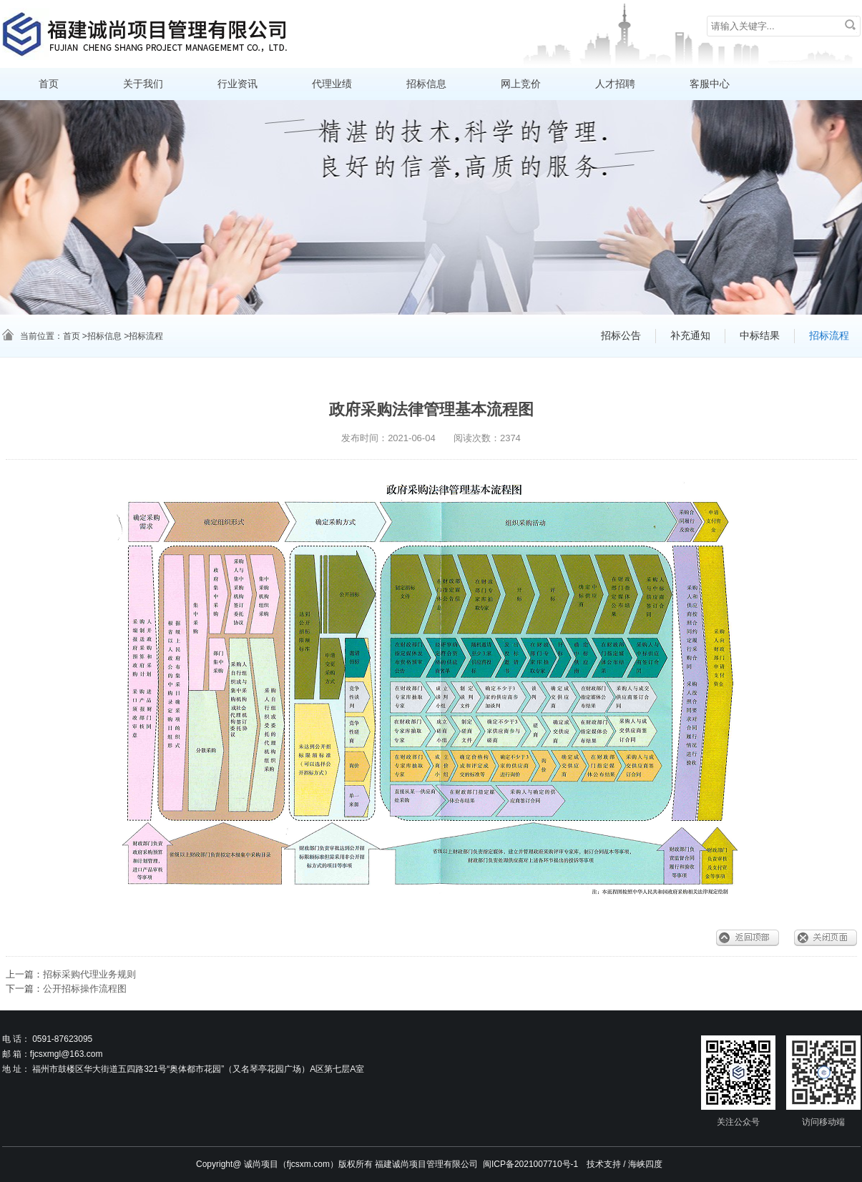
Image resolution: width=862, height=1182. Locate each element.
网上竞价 (521, 84)
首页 (49, 84)
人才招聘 (615, 84)
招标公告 (621, 335)
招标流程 (829, 335)
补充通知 (690, 335)
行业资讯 (237, 84)
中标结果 (760, 335)
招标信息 (426, 84)
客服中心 (710, 84)
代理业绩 (332, 84)
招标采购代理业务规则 (89, 974)
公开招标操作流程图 (85, 988)
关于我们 (143, 84)
